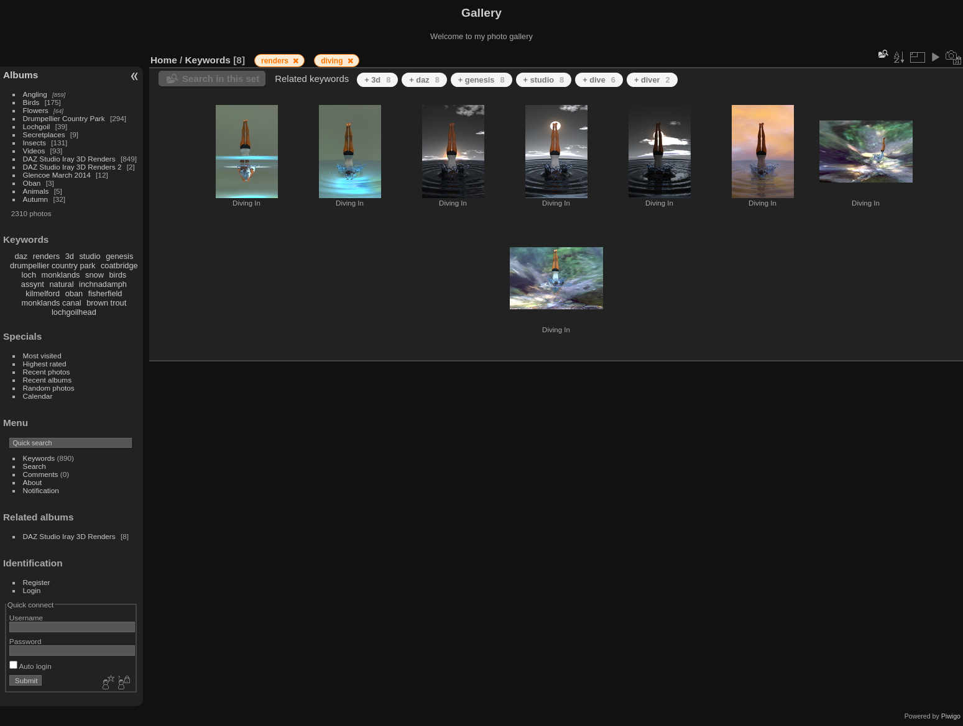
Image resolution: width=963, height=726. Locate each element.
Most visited (42, 356)
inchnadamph (103, 284)
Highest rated (45, 364)
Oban (32, 183)
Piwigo (951, 716)
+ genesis (481, 79)
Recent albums (47, 380)
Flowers (35, 110)
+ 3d (377, 79)
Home (163, 60)
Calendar (38, 396)
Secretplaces (44, 134)
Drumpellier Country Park (64, 118)
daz (21, 256)
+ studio (543, 79)
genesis (119, 256)
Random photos (49, 388)
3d (69, 256)
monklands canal (51, 302)
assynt (32, 284)
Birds (31, 102)
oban (74, 293)
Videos (34, 151)
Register (36, 582)
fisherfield (105, 293)
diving (333, 61)
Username (26, 618)
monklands (61, 274)
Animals (36, 191)
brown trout (106, 302)
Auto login (30, 666)
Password (25, 641)
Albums (20, 75)
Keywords (39, 458)
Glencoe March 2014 (57, 175)
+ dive (599, 79)
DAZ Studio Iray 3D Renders (69, 159)
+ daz (424, 79)
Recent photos (46, 372)
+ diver (652, 79)
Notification (41, 490)
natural (61, 284)
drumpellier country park (52, 265)
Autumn (35, 199)
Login (32, 590)
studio (89, 256)
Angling (35, 94)
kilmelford (42, 293)
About (32, 482)
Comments (40, 474)
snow (94, 274)
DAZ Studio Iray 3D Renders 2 (72, 167)
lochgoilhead (74, 312)
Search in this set (220, 78)
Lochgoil (36, 126)
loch (29, 274)
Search (34, 466)
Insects (34, 142)
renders (46, 256)
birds (117, 274)
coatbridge (119, 265)
